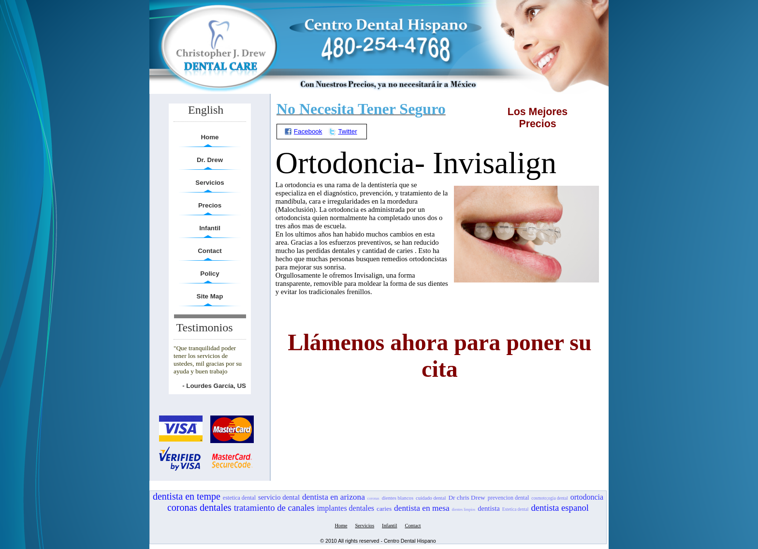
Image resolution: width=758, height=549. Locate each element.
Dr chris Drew (466, 497)
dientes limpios (464, 509)
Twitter (342, 131)
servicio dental (279, 497)
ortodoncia (586, 497)
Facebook (303, 131)
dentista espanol (560, 508)
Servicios (209, 182)
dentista (489, 508)
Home (210, 137)
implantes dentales (345, 508)
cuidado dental (431, 498)
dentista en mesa (422, 508)
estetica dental (239, 497)
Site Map (210, 296)
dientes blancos (397, 498)
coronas (373, 498)
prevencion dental (508, 497)
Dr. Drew (210, 159)
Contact (210, 250)
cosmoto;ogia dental (549, 498)
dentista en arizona (333, 497)
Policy (209, 273)
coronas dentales (199, 507)
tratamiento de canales (274, 508)
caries (384, 508)
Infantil (209, 228)
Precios (209, 205)
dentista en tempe (186, 496)
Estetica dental (515, 509)
